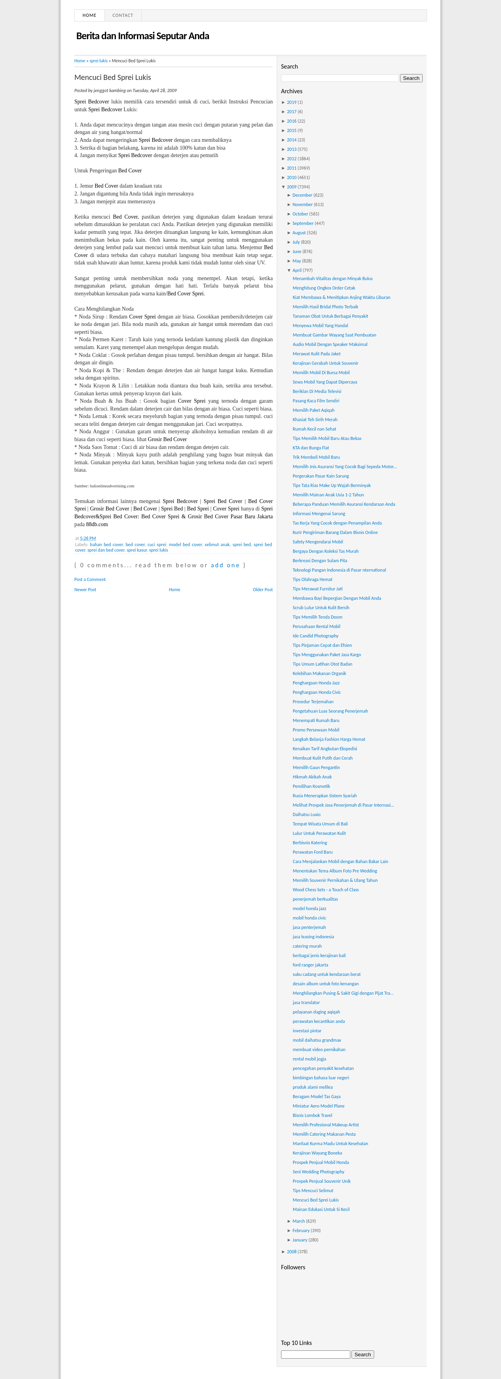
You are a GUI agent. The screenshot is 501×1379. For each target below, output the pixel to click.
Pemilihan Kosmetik (311, 786)
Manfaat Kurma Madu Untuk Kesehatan (330, 1143)
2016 (291, 121)
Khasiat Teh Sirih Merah (315, 419)
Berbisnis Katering (310, 842)
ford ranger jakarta (310, 965)
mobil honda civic (309, 918)
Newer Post (85, 589)
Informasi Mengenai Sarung (319, 513)
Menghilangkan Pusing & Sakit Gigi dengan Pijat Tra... (343, 993)
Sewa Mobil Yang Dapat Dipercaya (325, 382)
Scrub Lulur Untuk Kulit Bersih (321, 607)
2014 (291, 140)
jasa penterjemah (309, 927)
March (299, 1221)
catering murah (307, 946)
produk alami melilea (313, 1087)
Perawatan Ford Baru (313, 852)
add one (225, 565)
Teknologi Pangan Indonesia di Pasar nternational (339, 570)
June (297, 251)
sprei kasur (137, 550)
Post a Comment (90, 579)
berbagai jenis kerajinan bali (319, 955)
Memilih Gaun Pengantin (316, 767)
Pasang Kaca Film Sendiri (316, 401)
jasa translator (306, 1002)
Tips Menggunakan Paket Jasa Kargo (327, 654)
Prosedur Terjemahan (313, 701)
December (302, 195)
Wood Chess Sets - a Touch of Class (326, 889)
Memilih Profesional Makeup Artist (326, 1124)
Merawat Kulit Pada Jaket (317, 354)
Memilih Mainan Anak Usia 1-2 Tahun (328, 495)
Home (90, 15)
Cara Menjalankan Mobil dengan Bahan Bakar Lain (340, 861)
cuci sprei (157, 544)
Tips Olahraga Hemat (312, 579)
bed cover (135, 544)
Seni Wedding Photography (318, 1172)
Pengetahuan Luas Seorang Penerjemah (330, 711)
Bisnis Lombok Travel (312, 1115)
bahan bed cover (106, 544)
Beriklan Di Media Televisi (317, 391)
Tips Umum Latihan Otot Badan (322, 664)
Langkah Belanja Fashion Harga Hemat (329, 739)
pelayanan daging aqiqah (316, 1012)
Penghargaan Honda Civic (317, 692)
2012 (291, 158)
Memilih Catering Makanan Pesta (324, 1134)
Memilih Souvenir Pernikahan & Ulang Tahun (335, 880)
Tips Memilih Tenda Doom (317, 617)
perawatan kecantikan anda (319, 1021)
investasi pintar (307, 1030)
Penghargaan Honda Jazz (316, 683)
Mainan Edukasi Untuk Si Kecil (321, 1209)
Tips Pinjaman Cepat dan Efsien (322, 645)
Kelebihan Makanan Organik (319, 673)
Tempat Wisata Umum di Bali (320, 824)
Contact (123, 15)
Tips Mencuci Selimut (313, 1190)
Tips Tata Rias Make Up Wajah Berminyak (332, 485)
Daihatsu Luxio (307, 814)
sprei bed (241, 544)
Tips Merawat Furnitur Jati (317, 589)
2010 (291, 177)
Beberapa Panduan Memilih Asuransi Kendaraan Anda (344, 504)
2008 (291, 1251)
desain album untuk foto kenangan (326, 983)
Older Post (263, 589)
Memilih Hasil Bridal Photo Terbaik (325, 306)
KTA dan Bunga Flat (311, 448)
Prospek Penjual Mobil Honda (321, 1162)
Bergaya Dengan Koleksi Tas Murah (326, 551)
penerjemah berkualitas (315, 899)
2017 (291, 111)
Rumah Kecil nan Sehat (314, 429)
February (301, 1230)
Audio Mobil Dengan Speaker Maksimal (330, 344)
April (297, 270)
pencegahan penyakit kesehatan (323, 1068)
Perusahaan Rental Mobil (317, 626)
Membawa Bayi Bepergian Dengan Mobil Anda (337, 598)
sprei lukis (99, 60)
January (300, 1240)
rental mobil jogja (309, 1059)
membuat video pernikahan (319, 1049)
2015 (291, 130)
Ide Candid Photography (316, 636)
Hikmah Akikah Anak (312, 777)
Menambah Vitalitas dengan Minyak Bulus (333, 278)
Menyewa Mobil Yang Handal (320, 325)
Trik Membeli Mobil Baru (316, 457)
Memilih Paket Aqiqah (314, 410)
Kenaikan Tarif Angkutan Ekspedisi (325, 748)
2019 (291, 102)
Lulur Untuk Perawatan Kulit (319, 833)
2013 (291, 149)
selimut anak (217, 544)
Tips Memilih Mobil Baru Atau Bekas (327, 438)
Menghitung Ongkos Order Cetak (324, 288)
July (296, 242)
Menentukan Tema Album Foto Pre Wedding (335, 871)
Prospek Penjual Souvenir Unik (322, 1181)
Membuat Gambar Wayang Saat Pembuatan (334, 335)
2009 (291, 187)
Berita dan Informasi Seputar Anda (142, 35)
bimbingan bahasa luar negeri (321, 1077)
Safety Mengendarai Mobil (318, 542)
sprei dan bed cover (105, 550)
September (303, 223)
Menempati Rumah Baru (316, 720)
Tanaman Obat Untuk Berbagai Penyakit (330, 316)
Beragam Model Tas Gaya (317, 1096)
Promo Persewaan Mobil (316, 730)
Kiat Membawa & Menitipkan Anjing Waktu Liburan (342, 297)
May (297, 261)
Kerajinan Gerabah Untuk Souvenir (326, 363)
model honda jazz (309, 908)
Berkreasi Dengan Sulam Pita (320, 560)
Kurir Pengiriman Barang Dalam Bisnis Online (335, 532)
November (303, 204)
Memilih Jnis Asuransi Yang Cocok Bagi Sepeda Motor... (345, 466)
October (300, 214)
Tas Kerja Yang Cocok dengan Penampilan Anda (337, 523)
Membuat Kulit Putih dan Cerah (323, 758)
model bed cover (185, 544)
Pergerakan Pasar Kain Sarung (321, 476)
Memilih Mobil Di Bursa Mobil (321, 372)
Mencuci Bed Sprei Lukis (112, 77)
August (299, 232)
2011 (291, 168)
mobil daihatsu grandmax (317, 1040)
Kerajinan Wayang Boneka (317, 1153)
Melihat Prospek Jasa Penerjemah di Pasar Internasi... (343, 805)
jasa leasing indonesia (313, 936)
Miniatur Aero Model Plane (318, 1106)
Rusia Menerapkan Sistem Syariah (325, 795)
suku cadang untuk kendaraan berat (326, 974)
